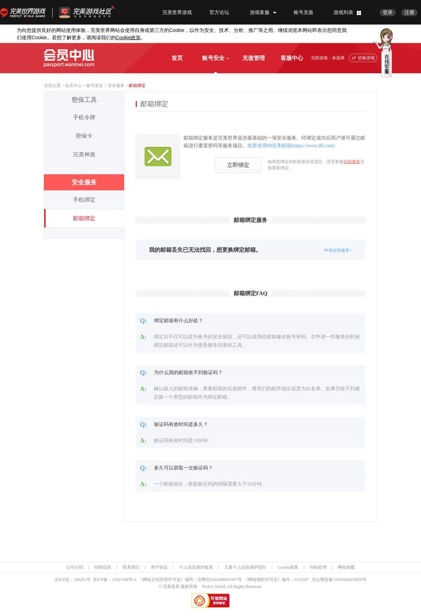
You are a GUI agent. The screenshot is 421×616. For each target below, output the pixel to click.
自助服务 (351, 161)
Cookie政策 (288, 567)
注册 (409, 12)
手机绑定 (84, 200)
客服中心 (292, 58)
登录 (388, 12)
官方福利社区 (93, 12)
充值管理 (253, 58)
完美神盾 (84, 154)
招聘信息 (102, 567)
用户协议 (159, 567)
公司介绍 (74, 567)
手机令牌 (84, 117)
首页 (177, 58)
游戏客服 (259, 12)
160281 (80, 579)
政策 (128, 37)
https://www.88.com (313, 145)
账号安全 (215, 58)
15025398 (120, 579)
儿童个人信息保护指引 (245, 567)
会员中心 (73, 85)
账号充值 (303, 12)
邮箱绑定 (84, 218)
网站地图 (346, 567)
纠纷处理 (318, 567)
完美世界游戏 (24, 12)
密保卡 (84, 136)
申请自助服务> (338, 250)
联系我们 (131, 567)
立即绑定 (238, 165)
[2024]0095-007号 (226, 579)
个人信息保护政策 (196, 567)
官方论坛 (219, 12)
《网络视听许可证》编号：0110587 (276, 579)
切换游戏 (366, 57)
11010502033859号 (350, 579)
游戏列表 (343, 12)
